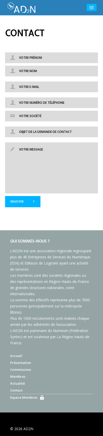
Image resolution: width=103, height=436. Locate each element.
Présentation (20, 362)
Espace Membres (23, 397)
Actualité (17, 383)
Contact (16, 390)
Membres (17, 376)
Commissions (20, 369)
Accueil (16, 355)
